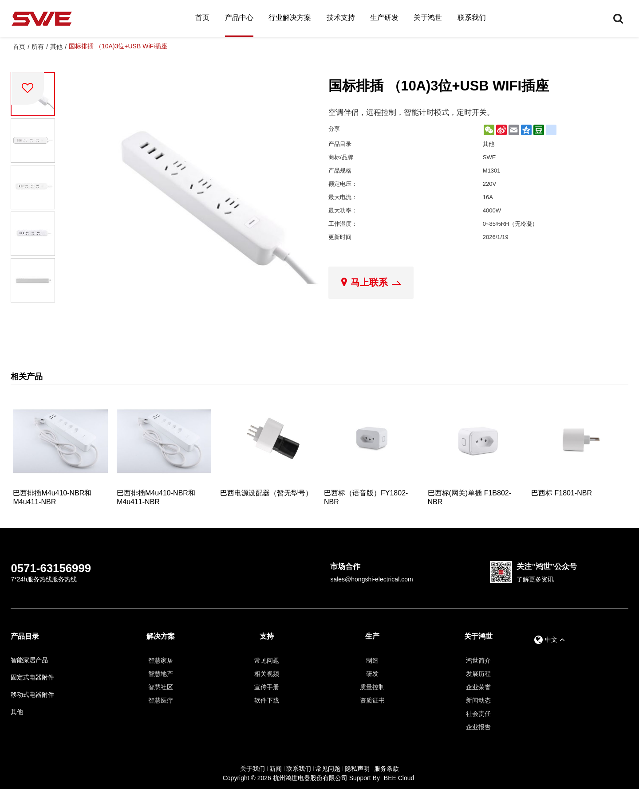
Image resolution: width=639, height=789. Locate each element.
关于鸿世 (428, 17)
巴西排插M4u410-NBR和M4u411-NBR (52, 497)
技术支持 (341, 17)
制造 (372, 660)
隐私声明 (357, 768)
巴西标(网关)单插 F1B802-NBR (469, 497)
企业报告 (478, 726)
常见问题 (266, 660)
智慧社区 (160, 687)
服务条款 (386, 768)
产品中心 (239, 17)
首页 (202, 17)
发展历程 (478, 673)
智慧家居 (160, 660)
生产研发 (384, 17)
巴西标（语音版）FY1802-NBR (366, 497)
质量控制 (372, 687)
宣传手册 (266, 687)
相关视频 (266, 673)
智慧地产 (160, 673)
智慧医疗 (160, 700)
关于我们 (252, 768)
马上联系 (369, 282)
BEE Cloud (399, 777)
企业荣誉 (478, 687)
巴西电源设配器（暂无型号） (266, 493)
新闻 (275, 768)
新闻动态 (478, 700)
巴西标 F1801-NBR (561, 493)
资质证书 (372, 700)
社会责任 (478, 713)
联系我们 (472, 17)
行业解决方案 (289, 17)
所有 (38, 46)
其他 (56, 46)
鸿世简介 (478, 660)
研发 (372, 673)
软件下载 (266, 700)
